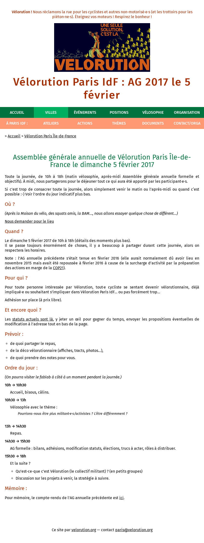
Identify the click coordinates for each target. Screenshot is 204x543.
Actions (84, 123)
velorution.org (83, 530)
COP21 (58, 268)
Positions (119, 112)
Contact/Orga (187, 123)
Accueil (17, 112)
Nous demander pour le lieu (29, 221)
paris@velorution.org (134, 530)
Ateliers (51, 123)
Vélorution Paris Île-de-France (50, 136)
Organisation (187, 112)
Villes (51, 112)
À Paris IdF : (17, 123)
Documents (153, 123)
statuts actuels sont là (32, 319)
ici (121, 498)
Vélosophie (153, 112)
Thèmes (119, 123)
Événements (85, 112)
